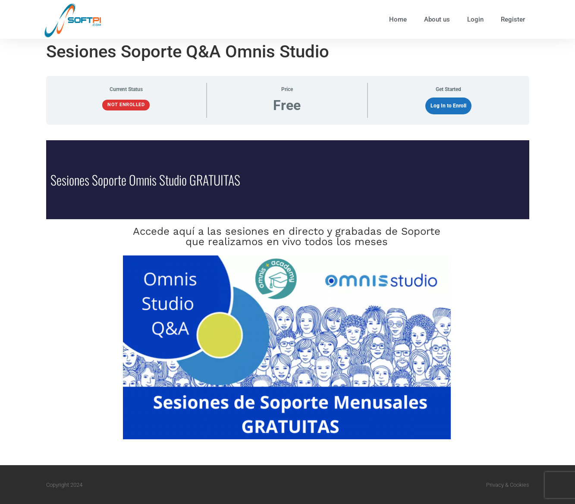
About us (437, 19)
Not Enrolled (126, 104)
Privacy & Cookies (507, 485)
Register (513, 19)
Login (475, 19)
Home (398, 19)
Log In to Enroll (448, 106)
